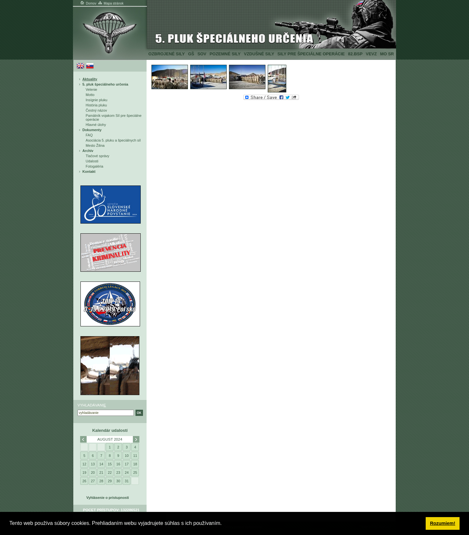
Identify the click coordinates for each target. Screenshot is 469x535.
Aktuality (89, 79)
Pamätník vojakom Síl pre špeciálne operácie (113, 117)
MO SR (387, 53)
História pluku (96, 105)
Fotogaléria (94, 166)
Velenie (91, 89)
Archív (87, 151)
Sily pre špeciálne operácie (311, 53)
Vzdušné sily (259, 53)
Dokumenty (92, 130)
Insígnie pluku (96, 100)
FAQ (89, 135)
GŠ (191, 53)
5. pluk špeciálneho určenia (105, 84)
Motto (90, 95)
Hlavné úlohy (96, 125)
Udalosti (92, 161)
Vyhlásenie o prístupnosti (107, 498)
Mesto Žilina (95, 145)
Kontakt (88, 171)
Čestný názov (96, 110)
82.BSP (355, 53)
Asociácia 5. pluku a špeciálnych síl (113, 140)
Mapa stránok (110, 3)
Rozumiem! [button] (442, 523)
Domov (87, 3)
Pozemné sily (224, 53)
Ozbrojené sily (167, 53)
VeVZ (371, 53)
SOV (201, 53)
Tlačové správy (97, 156)
